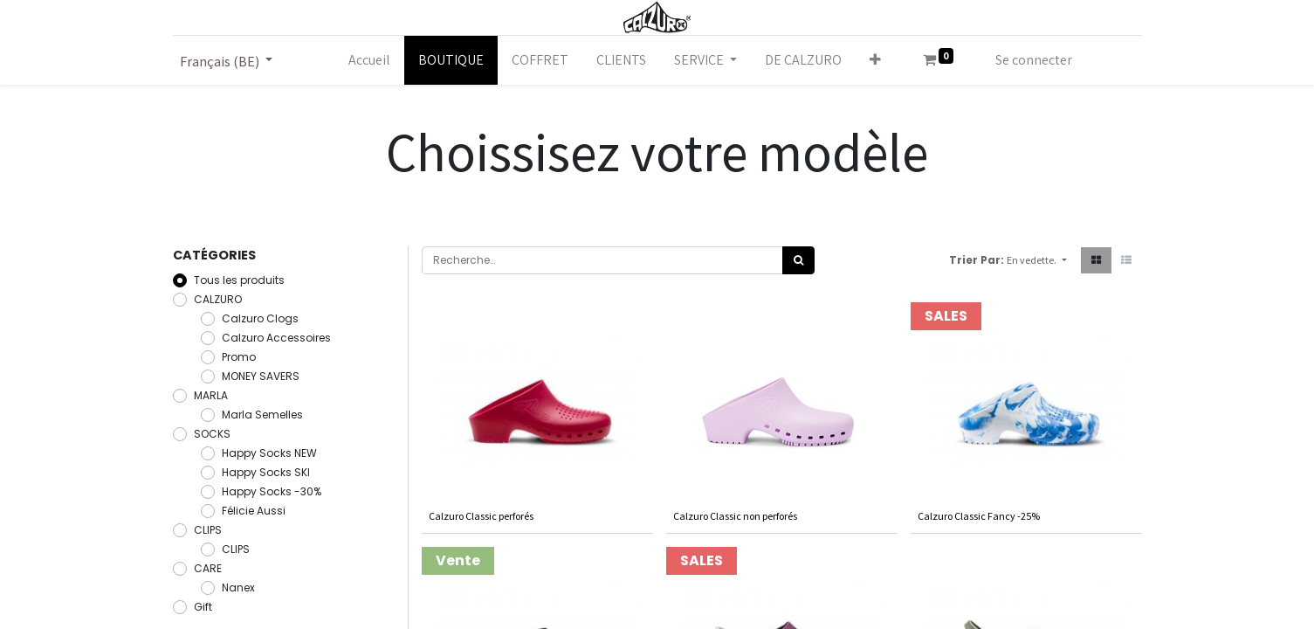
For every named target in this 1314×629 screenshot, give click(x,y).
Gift (203, 606)
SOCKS (212, 433)
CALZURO (218, 299)
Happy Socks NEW (269, 453)
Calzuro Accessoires (276, 337)
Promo (239, 356)
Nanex (238, 587)
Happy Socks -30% (271, 491)
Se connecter (1033, 60)
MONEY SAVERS (260, 376)
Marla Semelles (262, 414)
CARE (208, 568)
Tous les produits (239, 280)
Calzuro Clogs (260, 318)
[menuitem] (369, 60)
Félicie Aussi (254, 510)
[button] (875, 60)
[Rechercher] (798, 260)
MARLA (211, 395)
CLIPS (208, 529)
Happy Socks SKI (266, 472)
